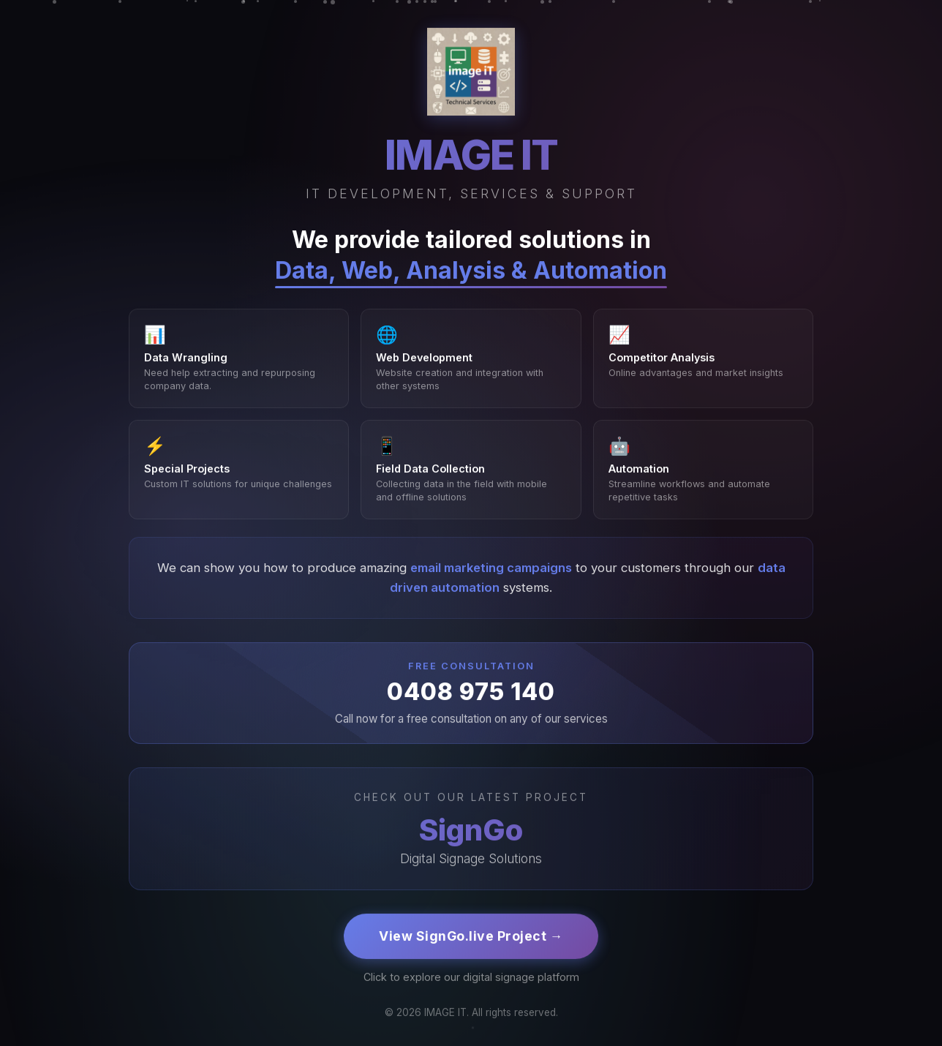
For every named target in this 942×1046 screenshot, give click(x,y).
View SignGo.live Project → (471, 937)
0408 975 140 (471, 693)
